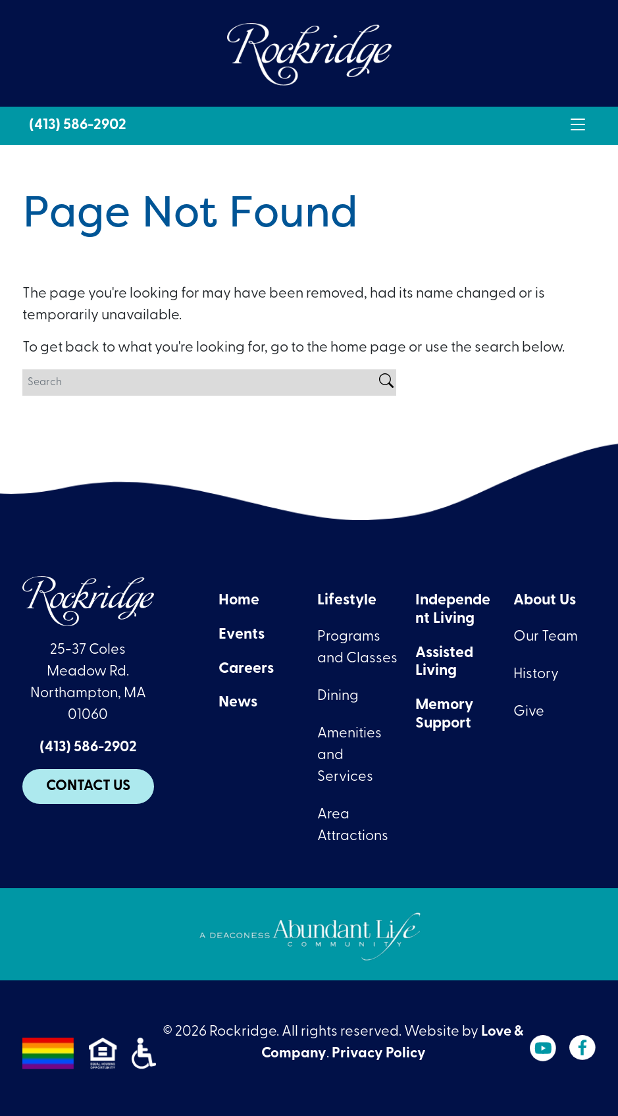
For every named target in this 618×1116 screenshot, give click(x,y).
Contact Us (88, 786)
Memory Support (444, 714)
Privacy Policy (379, 1053)
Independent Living (452, 610)
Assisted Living (444, 662)
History (536, 674)
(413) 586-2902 (77, 125)
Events (242, 635)
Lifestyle (346, 600)
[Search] (199, 382)
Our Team (545, 637)
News (238, 702)
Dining (338, 696)
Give (528, 712)
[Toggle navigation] (578, 125)
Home (239, 600)
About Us (544, 600)
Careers (246, 669)
